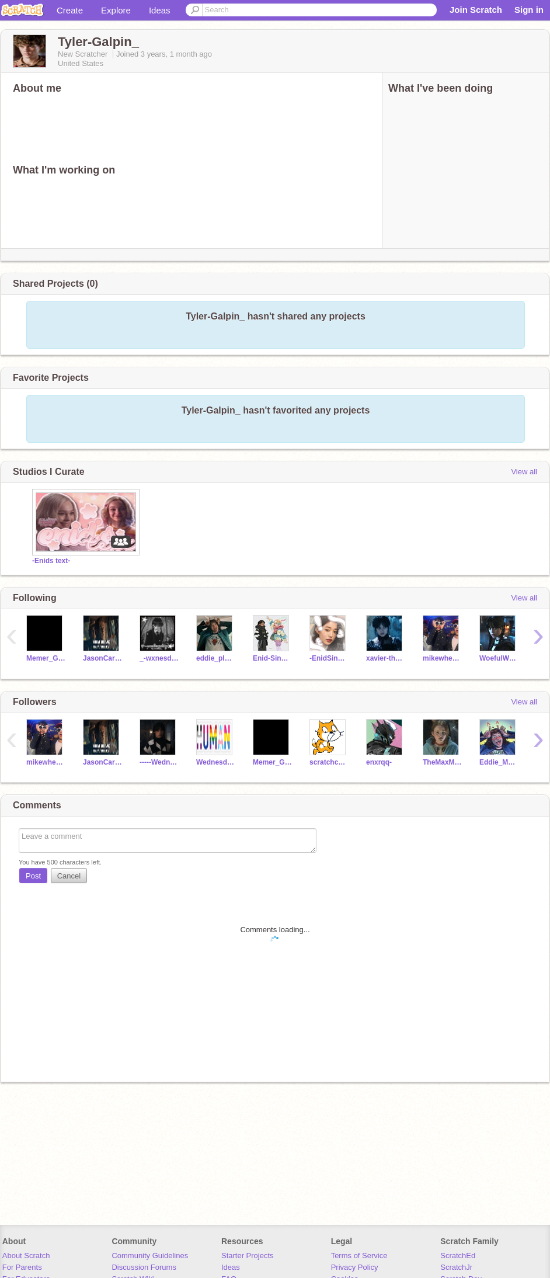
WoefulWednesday (498, 658)
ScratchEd (457, 1255)
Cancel (69, 875)
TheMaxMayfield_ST (442, 762)
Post (33, 875)
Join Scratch (476, 10)
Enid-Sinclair (272, 658)
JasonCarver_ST (102, 658)
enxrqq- (379, 762)
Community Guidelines (150, 1255)
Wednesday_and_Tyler (215, 762)
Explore (116, 10)
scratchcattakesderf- (329, 762)
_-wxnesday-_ (159, 658)
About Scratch (26, 1255)
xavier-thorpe (385, 658)
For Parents (22, 1267)
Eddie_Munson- (498, 762)
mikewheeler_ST (442, 658)
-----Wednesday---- (159, 762)
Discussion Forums (144, 1267)
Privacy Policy (354, 1267)
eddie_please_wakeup (215, 658)
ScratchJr (456, 1267)
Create (70, 10)
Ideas (159, 10)
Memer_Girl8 (45, 658)
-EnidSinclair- (329, 658)
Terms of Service (359, 1255)
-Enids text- (51, 561)
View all (524, 471)
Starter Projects (247, 1255)
